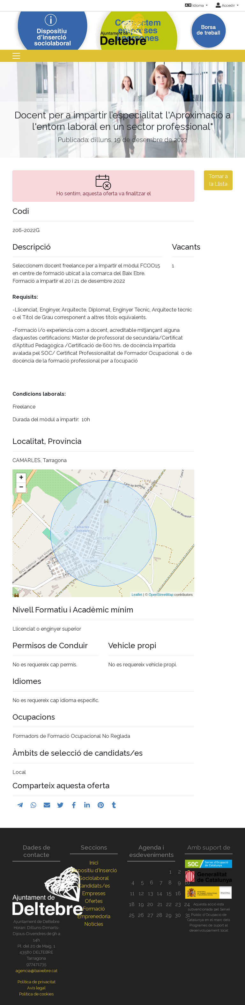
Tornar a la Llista (218, 180)
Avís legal (36, 988)
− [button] (21, 487)
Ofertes (94, 901)
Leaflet (137, 594)
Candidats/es (94, 886)
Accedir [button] (226, 5)
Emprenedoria (93, 916)
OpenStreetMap (161, 594)
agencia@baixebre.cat (36, 970)
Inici (93, 863)
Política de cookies (36, 994)
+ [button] (21, 478)
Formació (94, 909)
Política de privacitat (37, 981)
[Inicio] (122, 28)
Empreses (94, 893)
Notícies (93, 924)
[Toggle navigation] (16, 56)
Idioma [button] (195, 5)
